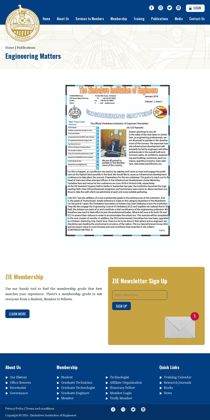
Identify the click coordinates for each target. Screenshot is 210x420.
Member (67, 398)
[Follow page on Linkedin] (178, 8)
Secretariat (18, 388)
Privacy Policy (14, 409)
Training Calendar (178, 377)
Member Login (121, 393)
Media (179, 18)
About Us (63, 18)
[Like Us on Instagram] (160, 8)
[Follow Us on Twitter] (169, 8)
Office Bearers (20, 383)
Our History (18, 377)
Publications (159, 18)
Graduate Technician (76, 383)
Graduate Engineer (75, 393)
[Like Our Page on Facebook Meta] (151, 8)
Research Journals (177, 383)
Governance (19, 393)
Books (168, 388)
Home (46, 18)
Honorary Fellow (122, 388)
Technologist (119, 377)
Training (139, 18)
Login (194, 8)
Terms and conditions (40, 409)
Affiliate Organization (126, 383)
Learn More (17, 313)
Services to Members (89, 18)
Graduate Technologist (78, 388)
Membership (119, 18)
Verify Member (121, 398)
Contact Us (197, 18)
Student (67, 377)
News (168, 393)
